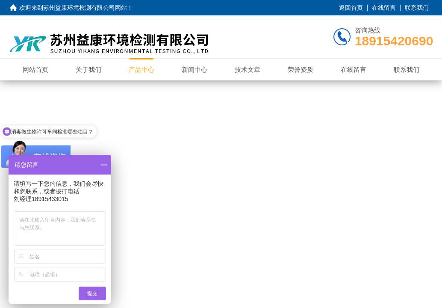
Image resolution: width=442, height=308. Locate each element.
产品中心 (141, 69)
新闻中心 (194, 69)
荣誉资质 (300, 69)
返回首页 (351, 7)
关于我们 (88, 69)
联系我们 (417, 7)
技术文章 (247, 69)
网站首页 (35, 69)
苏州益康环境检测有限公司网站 (85, 7)
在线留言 (384, 7)
